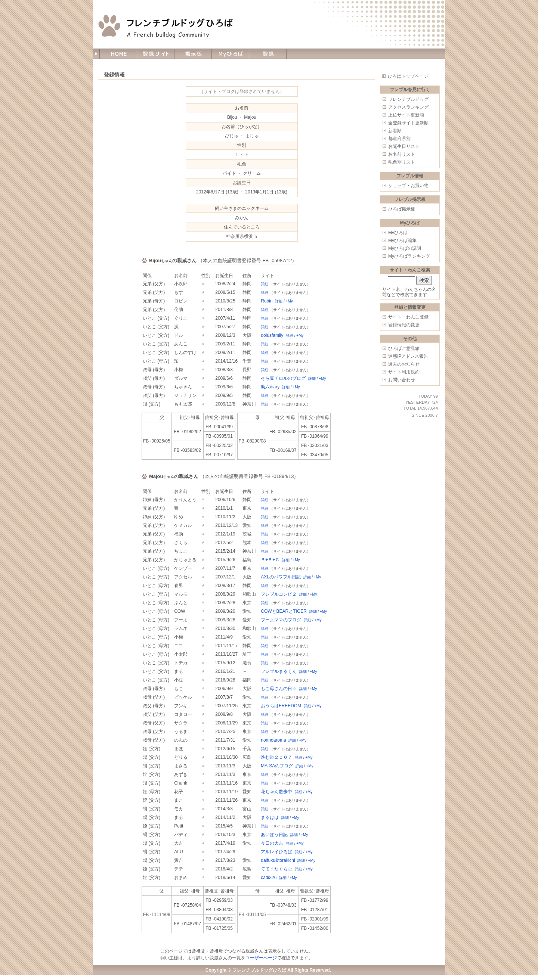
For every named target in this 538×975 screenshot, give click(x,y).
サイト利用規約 (404, 372)
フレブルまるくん (279, 671)
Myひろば (398, 232)
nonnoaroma (273, 740)
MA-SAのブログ (277, 765)
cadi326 (268, 877)
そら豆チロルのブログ (283, 378)
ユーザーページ (261, 957)
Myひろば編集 (402, 240)
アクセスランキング (408, 107)
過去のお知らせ (404, 364)
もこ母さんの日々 (279, 688)
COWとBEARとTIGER (284, 611)
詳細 (264, 284)
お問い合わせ (401, 379)
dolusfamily (272, 335)
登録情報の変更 (404, 324)
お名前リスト (401, 154)
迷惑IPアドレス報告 (408, 356)
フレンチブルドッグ (408, 99)
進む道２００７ (276, 757)
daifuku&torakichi (278, 860)
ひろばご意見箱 (404, 348)
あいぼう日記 (274, 834)
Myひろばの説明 (404, 248)
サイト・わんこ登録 (408, 317)
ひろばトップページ (408, 76)
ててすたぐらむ (276, 869)
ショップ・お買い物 (408, 185)
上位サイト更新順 (406, 115)
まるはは (270, 817)
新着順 (395, 130)
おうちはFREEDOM (281, 705)
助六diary (270, 386)
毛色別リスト (401, 162)
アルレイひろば (276, 851)
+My (289, 301)
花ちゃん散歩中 (276, 791)
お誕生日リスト (404, 146)
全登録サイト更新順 (408, 122)
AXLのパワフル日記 (281, 577)
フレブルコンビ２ (279, 594)
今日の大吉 (272, 843)
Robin (266, 301)
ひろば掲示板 (401, 209)
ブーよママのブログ (281, 619)
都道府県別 (399, 138)
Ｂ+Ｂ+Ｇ (270, 559)
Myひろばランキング (409, 256)
